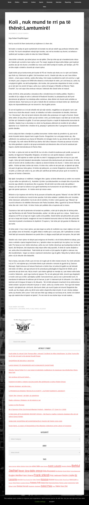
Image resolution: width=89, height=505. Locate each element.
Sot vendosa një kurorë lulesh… (20, 377)
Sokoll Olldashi (40, 308)
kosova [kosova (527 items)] (44, 479)
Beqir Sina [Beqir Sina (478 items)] (24, 471)
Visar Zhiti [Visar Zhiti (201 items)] (64, 486)
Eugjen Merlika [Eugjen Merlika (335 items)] (15, 475)
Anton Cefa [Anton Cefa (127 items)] (28, 466)
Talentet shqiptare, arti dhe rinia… (20, 386)
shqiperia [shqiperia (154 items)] (31, 486)
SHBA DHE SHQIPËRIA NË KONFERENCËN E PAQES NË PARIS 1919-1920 (35, 421)
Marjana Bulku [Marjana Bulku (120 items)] (59, 479)
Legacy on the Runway (16, 405)
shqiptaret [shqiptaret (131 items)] (37, 486)
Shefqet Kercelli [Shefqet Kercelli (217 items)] (22, 486)
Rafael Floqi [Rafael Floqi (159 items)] (45, 483)
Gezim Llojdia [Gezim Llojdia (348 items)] (68, 475)
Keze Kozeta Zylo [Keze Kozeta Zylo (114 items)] (27, 479)
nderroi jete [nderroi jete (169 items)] (73, 479)
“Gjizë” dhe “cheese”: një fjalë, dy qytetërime (24, 395)
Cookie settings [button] (40, 501)
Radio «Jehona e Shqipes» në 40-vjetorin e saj (25, 400)
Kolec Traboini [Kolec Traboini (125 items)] (36, 479)
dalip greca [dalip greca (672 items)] (36, 470)
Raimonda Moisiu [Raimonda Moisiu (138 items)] (54, 483)
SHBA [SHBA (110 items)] (14, 486)
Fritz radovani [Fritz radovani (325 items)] (56, 475)
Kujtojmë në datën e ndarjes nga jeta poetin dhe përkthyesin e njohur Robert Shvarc (37, 382)
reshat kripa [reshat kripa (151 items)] (71, 483)
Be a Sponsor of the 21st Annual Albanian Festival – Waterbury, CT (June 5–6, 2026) (37, 409)
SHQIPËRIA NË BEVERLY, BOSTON (21, 361)
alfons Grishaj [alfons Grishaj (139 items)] (21, 466)
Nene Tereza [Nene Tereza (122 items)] (16, 483)
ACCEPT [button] (51, 501)
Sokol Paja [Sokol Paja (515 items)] (46, 486)
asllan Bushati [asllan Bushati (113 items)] (44, 466)
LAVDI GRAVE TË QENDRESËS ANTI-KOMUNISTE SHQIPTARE (31, 365)
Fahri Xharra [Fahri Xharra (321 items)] (27, 475)
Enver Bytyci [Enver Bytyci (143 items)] (66, 471)
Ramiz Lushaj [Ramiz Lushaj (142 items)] (63, 483)
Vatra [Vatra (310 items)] (57, 486)
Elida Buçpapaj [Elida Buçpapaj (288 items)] (49, 471)
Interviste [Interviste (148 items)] (20, 479)
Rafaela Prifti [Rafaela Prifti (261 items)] (35, 483)
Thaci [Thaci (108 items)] (53, 486)
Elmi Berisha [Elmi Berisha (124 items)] (58, 471)
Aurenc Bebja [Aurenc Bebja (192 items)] (66, 466)
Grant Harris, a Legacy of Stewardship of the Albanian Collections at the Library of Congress (40, 426)
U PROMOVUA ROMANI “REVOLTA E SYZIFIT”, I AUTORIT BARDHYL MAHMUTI (37, 391)
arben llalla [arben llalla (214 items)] (36, 466)
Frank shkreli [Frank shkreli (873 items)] (41, 475)
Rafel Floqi (30, 308)
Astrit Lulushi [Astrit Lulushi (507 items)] (54, 466)
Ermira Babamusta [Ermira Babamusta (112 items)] (75, 471)
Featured (21, 307)
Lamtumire (21, 308)
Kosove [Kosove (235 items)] (51, 480)
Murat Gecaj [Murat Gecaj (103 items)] (66, 479)
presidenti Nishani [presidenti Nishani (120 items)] (25, 482)
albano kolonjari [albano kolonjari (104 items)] (12, 466)
